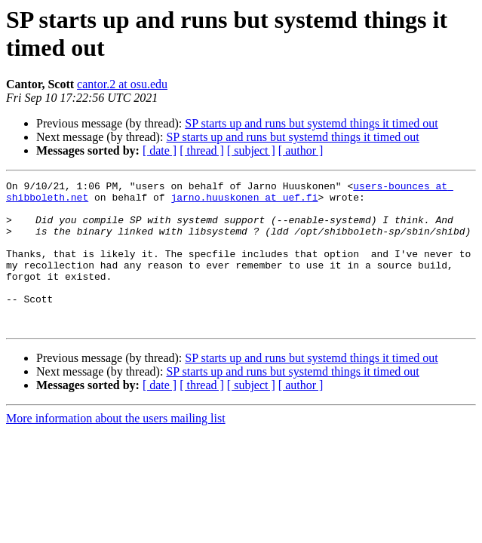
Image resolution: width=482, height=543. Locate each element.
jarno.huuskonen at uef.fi (244, 201)
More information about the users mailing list (116, 447)
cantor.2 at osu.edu (122, 84)
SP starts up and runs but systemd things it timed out (311, 123)
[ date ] (160, 150)
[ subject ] (251, 150)
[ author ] (301, 150)
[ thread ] (202, 150)
